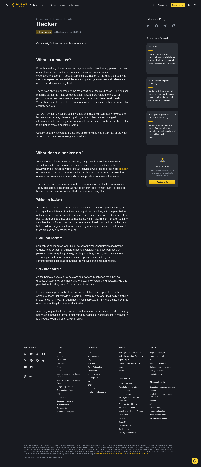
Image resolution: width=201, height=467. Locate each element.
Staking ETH (93, 378)
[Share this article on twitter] (147, 25)
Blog (58, 394)
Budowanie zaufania (65, 390)
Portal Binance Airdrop (158, 415)
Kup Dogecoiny (125, 426)
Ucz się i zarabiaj (125, 383)
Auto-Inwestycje (94, 374)
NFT (89, 381)
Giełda (90, 353)
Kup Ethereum (124, 429)
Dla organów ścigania (158, 418)
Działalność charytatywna (98, 392)
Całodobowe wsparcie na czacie (162, 387)
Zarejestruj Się (162, 182)
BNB (151, 360)
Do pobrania (62, 408)
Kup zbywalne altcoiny (128, 433)
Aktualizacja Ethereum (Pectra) (131, 411)
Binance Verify (155, 408)
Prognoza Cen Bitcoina (128, 404)
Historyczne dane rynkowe (160, 367)
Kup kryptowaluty (94, 356)
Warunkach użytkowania (103, 454)
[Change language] (189, 5)
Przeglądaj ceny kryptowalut (130, 387)
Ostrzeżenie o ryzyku (65, 401)
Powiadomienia (63, 404)
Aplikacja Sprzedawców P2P (130, 353)
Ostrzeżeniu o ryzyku (120, 454)
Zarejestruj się (177, 5)
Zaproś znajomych (157, 356)
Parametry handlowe (158, 411)
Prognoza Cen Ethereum (128, 408)
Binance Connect (125, 371)
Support (153, 391)
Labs (121, 367)
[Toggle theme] (195, 5)
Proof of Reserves (157, 374)
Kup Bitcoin (123, 415)
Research (91, 389)
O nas (59, 353)
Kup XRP (122, 422)
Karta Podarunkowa (95, 367)
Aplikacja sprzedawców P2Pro (131, 356)
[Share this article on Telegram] (165, 25)
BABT (90, 385)
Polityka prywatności (65, 386)
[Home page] (19, 5)
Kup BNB (122, 418)
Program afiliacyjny (157, 353)
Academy (91, 363)
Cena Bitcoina (124, 391)
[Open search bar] (152, 5)
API (151, 404)
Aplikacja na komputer (65, 412)
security (123, 168)
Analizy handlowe (157, 371)
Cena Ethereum (125, 394)
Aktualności (61, 363)
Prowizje (153, 400)
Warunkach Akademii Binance (138, 454)
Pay (89, 360)
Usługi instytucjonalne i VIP (129, 363)
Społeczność (62, 397)
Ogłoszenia (61, 360)
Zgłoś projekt (124, 360)
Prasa (59, 367)
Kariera (60, 356)
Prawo (59, 371)
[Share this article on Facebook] (156, 25)
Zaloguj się (162, 5)
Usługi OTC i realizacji (158, 363)
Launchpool (92, 371)
